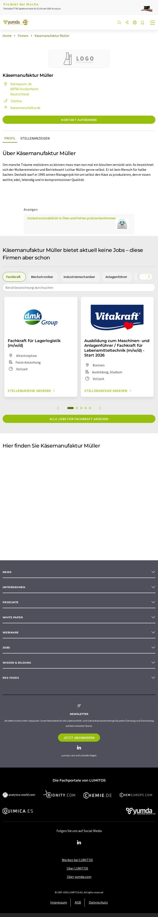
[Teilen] (127, 22)
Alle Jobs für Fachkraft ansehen (79, 419)
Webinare (11, 632)
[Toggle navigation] (152, 23)
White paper (13, 617)
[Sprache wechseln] (135, 22)
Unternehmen (14, 587)
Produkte (11, 602)
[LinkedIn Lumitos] (79, 842)
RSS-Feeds (11, 677)
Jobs (6, 647)
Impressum (58, 902)
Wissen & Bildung (17, 662)
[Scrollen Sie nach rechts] (149, 277)
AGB (78, 902)
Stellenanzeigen (35, 138)
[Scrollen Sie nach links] (142, 277)
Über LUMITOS (77, 868)
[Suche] (119, 22)
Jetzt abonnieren (79, 737)
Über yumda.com (79, 877)
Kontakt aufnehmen (79, 120)
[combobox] (79, 287)
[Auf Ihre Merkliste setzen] (142, 22)
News (7, 572)
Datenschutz (98, 902)
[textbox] (79, 287)
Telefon (12, 101)
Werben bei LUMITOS (77, 860)
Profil (10, 138)
